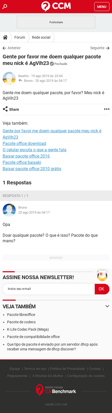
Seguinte (97, 48)
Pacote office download (24, 143)
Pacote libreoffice (21, 315)
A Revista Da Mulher (48, 376)
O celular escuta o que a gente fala (34, 149)
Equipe (14, 369)
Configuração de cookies (86, 376)
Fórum (19, 37)
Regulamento (17, 376)
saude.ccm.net (56, 404)
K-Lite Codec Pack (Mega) (28, 329)
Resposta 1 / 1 (16, 196)
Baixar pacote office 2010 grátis (32, 168)
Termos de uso (35, 369)
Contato (95, 369)
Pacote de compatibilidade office (33, 337)
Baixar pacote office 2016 (26, 156)
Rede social (41, 37)
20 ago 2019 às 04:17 (51, 81)
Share (14, 109)
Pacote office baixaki (22, 162)
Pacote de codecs (21, 322)
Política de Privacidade (67, 369)
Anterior (14, 48)
